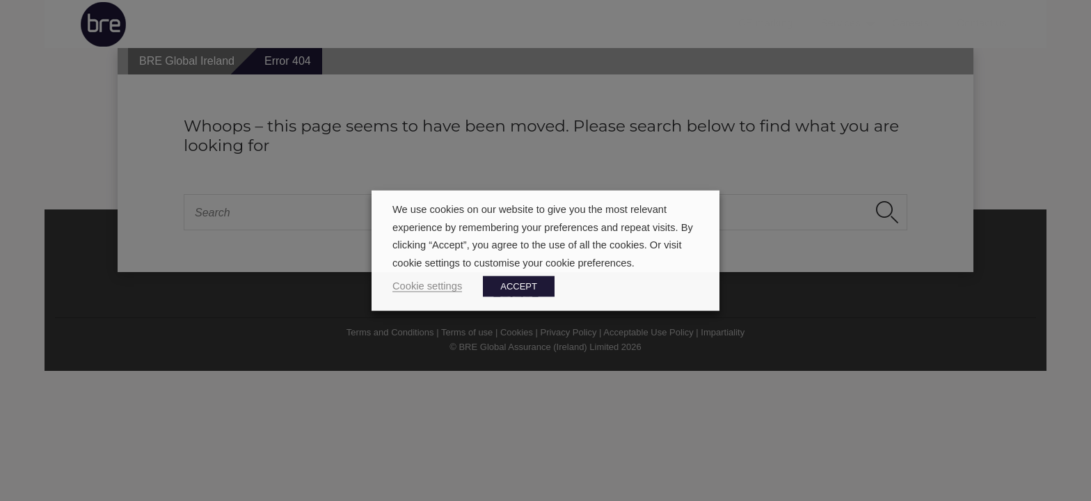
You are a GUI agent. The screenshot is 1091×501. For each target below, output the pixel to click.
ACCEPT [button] (518, 285)
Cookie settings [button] (427, 285)
